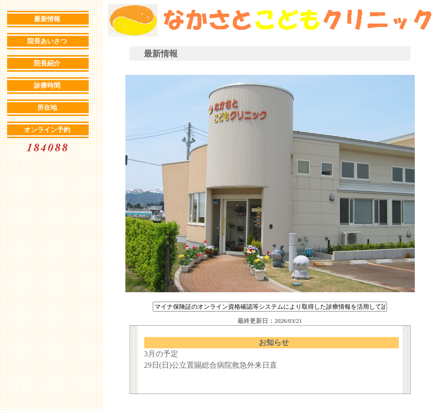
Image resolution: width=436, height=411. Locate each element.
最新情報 (47, 19)
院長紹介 (47, 63)
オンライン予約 (47, 129)
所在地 (47, 107)
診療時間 (47, 85)
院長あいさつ (47, 41)
